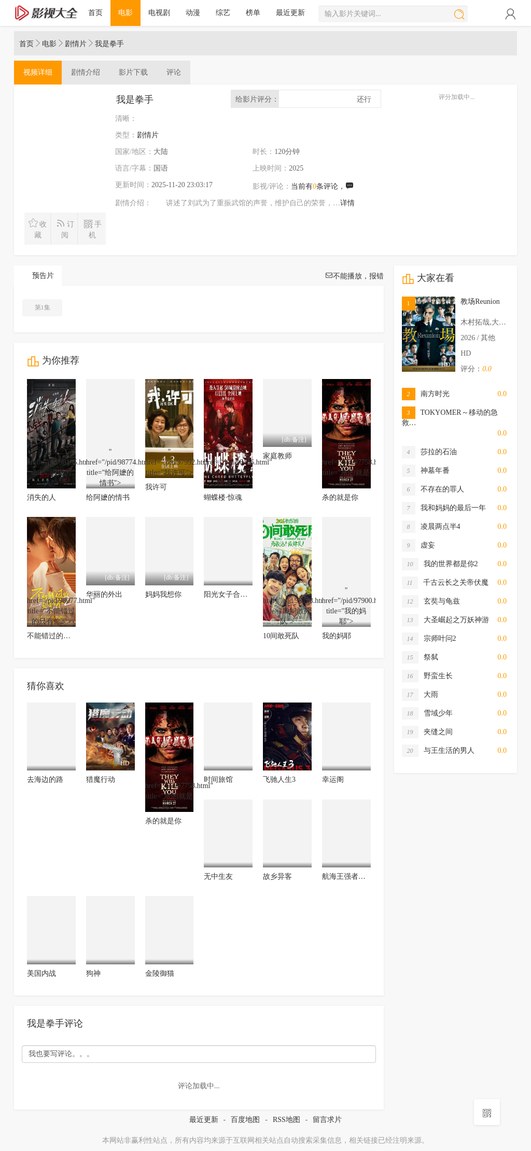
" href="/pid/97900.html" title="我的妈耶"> (346, 606)
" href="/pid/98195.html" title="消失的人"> (51, 468)
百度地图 (245, 1120)
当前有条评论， (322, 186)
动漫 (193, 13)
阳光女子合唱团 (229, 594)
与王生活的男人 (438, 751)
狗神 (93, 973)
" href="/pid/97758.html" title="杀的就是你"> (346, 468)
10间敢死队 (281, 636)
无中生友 (218, 876)
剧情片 (76, 44)
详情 (347, 203)
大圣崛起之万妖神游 (445, 620)
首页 (95, 13)
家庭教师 (277, 456)
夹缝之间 (427, 732)
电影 (125, 13)
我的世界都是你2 (440, 564)
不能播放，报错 (354, 276)
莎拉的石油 (429, 452)
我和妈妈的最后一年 (444, 508)
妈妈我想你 (163, 594)
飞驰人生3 (279, 779)
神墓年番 (426, 471)
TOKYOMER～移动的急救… (450, 417)
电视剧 (159, 13)
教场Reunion (479, 301)
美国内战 (41, 973)
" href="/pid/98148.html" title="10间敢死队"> (287, 606)
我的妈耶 (336, 636)
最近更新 (290, 13)
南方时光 (426, 394)
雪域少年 (427, 713)
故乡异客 (277, 876)
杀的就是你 (340, 497)
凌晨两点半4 (431, 527)
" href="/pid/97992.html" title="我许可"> (169, 463)
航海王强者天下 (347, 876)
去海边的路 (45, 779)
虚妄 (418, 545)
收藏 (38, 228)
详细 (37, 72)
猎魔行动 (100, 779)
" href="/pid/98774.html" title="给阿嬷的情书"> (110, 468)
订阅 (65, 228)
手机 (92, 228)
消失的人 (41, 497)
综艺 (223, 13)
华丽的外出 (104, 594)
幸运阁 (333, 779)
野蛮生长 (427, 676)
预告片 (43, 275)
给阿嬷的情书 (108, 497)
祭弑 (420, 657)
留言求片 (327, 1120)
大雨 (420, 695)
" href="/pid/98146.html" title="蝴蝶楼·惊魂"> (228, 468)
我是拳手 (109, 44)
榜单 (253, 13)
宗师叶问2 (429, 639)
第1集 (42, 307)
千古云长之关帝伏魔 (445, 583)
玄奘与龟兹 (431, 601)
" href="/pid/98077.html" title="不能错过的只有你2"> (51, 606)
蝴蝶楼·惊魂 (223, 497)
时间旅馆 (218, 779)
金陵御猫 (159, 973)
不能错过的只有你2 (58, 636)
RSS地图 (286, 1120)
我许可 (156, 487)
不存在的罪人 (433, 489)
